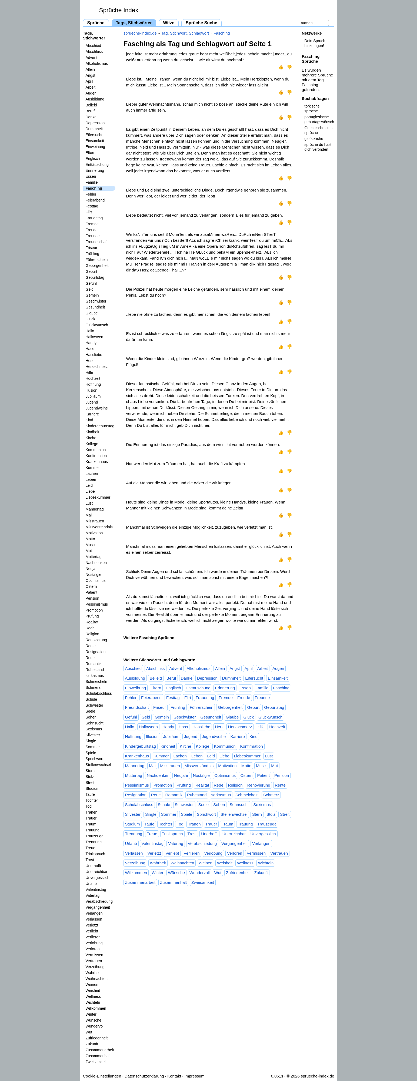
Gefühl (91, 283)
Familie (92, 182)
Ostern (91, 586)
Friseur (92, 248)
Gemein (92, 295)
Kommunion (96, 450)
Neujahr (92, 568)
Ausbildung (95, 99)
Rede (90, 628)
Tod (89, 806)
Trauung (93, 830)
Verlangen (94, 913)
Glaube (92, 313)
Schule (91, 699)
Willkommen (96, 1008)
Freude (92, 230)
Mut (89, 551)
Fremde (92, 224)
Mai (89, 515)
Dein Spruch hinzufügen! (315, 43)
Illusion (92, 390)
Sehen (91, 717)
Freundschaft (97, 242)
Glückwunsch (97, 325)
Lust (89, 503)
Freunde (93, 236)
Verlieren (93, 937)
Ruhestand (95, 669)
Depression (95, 123)
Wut (89, 1032)
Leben (91, 479)
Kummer (93, 467)
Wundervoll (95, 1026)
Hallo (90, 331)
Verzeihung (95, 967)
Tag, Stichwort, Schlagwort (185, 33)
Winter (91, 1014)
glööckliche (314, 138)
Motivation (94, 533)
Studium (92, 788)
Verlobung (94, 943)
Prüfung (92, 616)
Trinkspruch (95, 854)
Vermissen (94, 955)
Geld (90, 289)
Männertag (95, 509)
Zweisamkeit (96, 1062)
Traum (91, 824)
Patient (92, 592)
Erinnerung (95, 170)
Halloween (94, 337)
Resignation (96, 652)
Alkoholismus (97, 63)
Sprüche (96, 23)
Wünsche (93, 1020)
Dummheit (94, 129)
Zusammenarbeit (100, 1050)
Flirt (89, 212)
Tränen (92, 812)
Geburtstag (95, 277)
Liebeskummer (98, 497)
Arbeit (91, 87)
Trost (90, 860)
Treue (90, 848)
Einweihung (95, 147)
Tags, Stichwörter (134, 23)
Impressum (195, 1076)
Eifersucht (94, 135)
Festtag (92, 206)
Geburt (91, 271)
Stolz (90, 776)
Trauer (91, 818)
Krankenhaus (97, 461)
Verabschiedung (99, 901)
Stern (90, 770)
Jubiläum (93, 396)
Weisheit (93, 990)
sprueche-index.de (140, 33)
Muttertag (94, 557)
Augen (91, 93)
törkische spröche (312, 108)
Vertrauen (94, 961)
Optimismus (96, 580)
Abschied (93, 45)
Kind (89, 420)
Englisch (93, 158)
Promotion (94, 610)
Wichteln (93, 1002)
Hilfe (89, 372)
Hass (90, 349)
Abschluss (94, 51)
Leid (89, 485)
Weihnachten (97, 978)
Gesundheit (95, 307)
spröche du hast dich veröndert (318, 147)
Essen (91, 176)
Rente (91, 646)
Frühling (92, 253)
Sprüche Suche (201, 23)
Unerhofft (93, 866)
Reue (90, 658)
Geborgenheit (97, 265)
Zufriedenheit (97, 1038)
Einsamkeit (95, 141)
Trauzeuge (95, 836)
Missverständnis (99, 527)
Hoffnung (93, 384)
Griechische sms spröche (318, 130)
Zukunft (92, 1044)
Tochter (92, 800)
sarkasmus (95, 675)
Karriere (92, 414)
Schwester (94, 705)
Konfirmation (96, 456)
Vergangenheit (98, 907)
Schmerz (93, 687)
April (89, 81)
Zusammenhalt (98, 1056)
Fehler (91, 194)
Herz (90, 360)
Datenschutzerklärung (144, 1076)
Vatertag (93, 895)
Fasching (94, 188)
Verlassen (94, 919)
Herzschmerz (97, 366)
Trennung (94, 842)
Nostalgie (93, 574)
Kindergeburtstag (100, 426)
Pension (92, 598)
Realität (92, 622)
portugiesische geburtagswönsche (319, 119)
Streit (90, 782)
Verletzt (92, 925)
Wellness (93, 996)
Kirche (91, 438)
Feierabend (95, 200)
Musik (91, 545)
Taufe (90, 794)
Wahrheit (93, 973)
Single (91, 741)
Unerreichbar (97, 872)
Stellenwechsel (98, 765)
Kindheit (92, 432)
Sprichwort (95, 759)
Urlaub (91, 883)
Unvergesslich (97, 877)
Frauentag (94, 218)
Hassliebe (94, 354)
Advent (92, 57)
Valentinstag (96, 889)
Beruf (90, 111)
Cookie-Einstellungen (102, 1076)
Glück (90, 319)
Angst (90, 75)
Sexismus (94, 729)
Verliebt (92, 931)
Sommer (93, 747)
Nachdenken (96, 562)
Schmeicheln (96, 681)
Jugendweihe (97, 408)
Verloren (93, 949)
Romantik (94, 664)
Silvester (93, 735)
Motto (90, 539)
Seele (90, 711)
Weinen (92, 984)
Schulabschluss (99, 693)
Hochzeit (93, 378)
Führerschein (97, 259)
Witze (169, 23)
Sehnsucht (95, 723)
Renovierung (96, 640)
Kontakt (174, 1076)
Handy (91, 343)
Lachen (92, 473)
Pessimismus (97, 604)
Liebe (90, 491)
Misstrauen (95, 521)
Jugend (92, 402)
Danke (91, 117)
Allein (90, 69)
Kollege (92, 444)
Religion (92, 634)
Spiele (91, 753)
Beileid (91, 105)
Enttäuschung (97, 164)
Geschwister (96, 301)
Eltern (91, 152)
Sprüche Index (118, 10)
